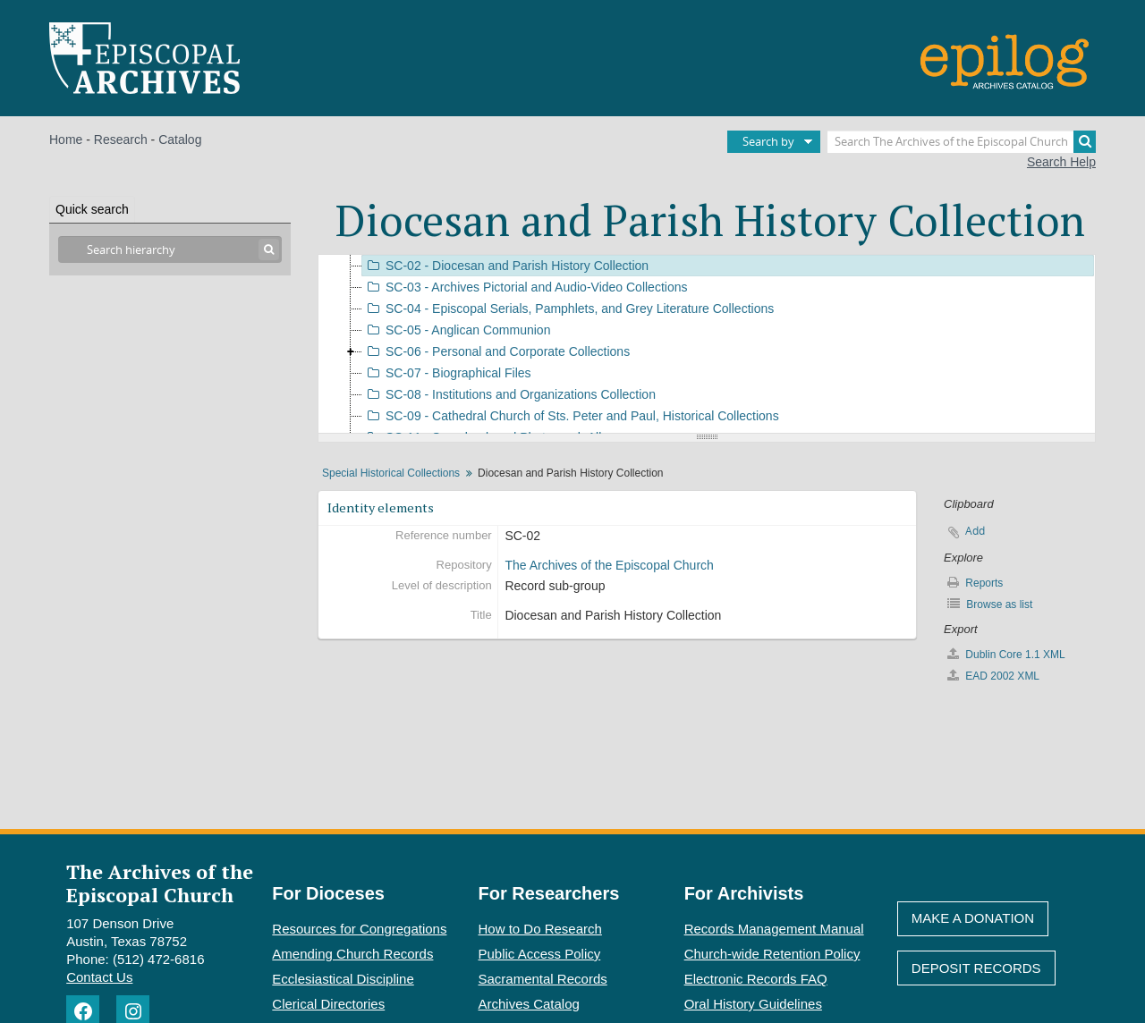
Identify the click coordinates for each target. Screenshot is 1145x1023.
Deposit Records (976, 968)
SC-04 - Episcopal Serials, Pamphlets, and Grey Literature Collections (568, 308)
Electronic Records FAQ (755, 978)
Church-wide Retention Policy (772, 953)
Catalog (179, 139)
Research (121, 139)
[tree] (706, 344)
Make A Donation (973, 918)
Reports (975, 582)
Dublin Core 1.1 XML (1006, 654)
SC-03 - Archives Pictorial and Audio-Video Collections (524, 287)
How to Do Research (540, 928)
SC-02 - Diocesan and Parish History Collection (505, 265)
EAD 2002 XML (993, 675)
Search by (768, 141)
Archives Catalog (529, 1003)
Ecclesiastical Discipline (342, 978)
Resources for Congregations (359, 928)
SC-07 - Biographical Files (446, 373)
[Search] (1084, 142)
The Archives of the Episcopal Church (609, 565)
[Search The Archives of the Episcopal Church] (961, 142)
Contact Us (99, 977)
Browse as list (989, 604)
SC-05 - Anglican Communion (456, 330)
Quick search (92, 209)
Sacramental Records (543, 978)
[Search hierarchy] (170, 249)
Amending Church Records (352, 953)
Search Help (1061, 162)
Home (65, 139)
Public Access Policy (540, 953)
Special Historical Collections (391, 473)
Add (975, 530)
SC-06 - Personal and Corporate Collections (496, 351)
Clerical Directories (328, 1003)
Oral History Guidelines (753, 1003)
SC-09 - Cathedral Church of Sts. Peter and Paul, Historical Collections (570, 416)
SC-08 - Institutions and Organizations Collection (509, 394)
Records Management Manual (774, 928)
